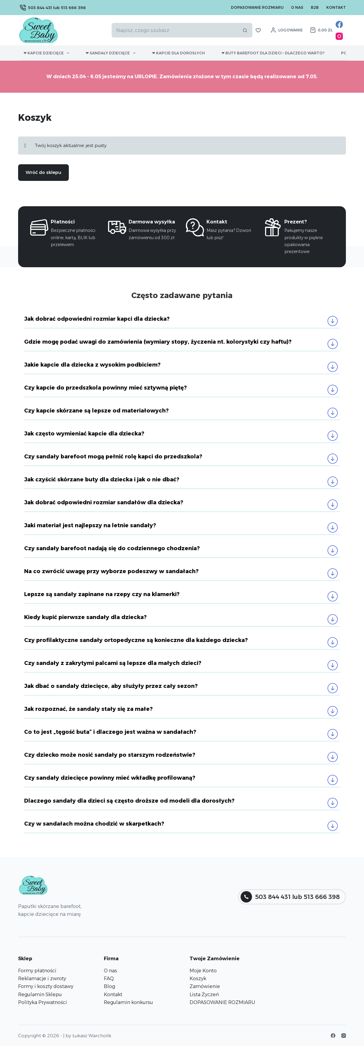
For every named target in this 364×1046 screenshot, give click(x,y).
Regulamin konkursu (128, 1002)
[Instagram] (339, 36)
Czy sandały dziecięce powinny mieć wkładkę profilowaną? (110, 778)
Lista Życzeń (204, 994)
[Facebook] (339, 24)
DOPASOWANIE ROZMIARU (222, 1002)
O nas (297, 7)
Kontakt (336, 7)
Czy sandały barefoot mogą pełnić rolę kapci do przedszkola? (113, 456)
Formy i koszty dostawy (45, 986)
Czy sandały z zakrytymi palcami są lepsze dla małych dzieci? (113, 663)
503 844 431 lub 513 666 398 (53, 8)
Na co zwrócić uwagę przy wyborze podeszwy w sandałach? (111, 571)
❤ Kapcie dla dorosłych (178, 53)
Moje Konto (203, 971)
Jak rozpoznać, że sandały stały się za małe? (88, 709)
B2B (315, 7)
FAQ (109, 978)
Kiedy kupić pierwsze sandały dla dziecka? (85, 617)
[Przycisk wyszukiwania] (245, 30)
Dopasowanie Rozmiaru (257, 7)
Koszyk (198, 978)
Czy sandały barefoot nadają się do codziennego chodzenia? (112, 548)
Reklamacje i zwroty (42, 978)
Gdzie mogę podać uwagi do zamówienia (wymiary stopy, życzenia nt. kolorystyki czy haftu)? (158, 342)
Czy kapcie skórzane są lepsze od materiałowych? (96, 410)
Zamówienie (205, 986)
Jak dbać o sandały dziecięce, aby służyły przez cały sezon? (111, 686)
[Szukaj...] (174, 30)
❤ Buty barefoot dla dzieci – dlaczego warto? (273, 53)
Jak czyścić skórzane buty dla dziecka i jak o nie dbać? (101, 479)
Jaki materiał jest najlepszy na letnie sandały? (90, 525)
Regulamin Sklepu (40, 994)
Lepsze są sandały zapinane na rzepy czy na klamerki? (102, 594)
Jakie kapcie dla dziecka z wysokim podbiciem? (92, 364)
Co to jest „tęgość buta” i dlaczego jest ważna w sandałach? (110, 732)
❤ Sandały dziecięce (112, 53)
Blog (109, 986)
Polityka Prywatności (42, 1002)
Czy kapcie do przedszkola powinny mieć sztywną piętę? (105, 387)
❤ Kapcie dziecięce (48, 53)
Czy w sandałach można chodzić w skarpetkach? (94, 823)
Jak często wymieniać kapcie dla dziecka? (84, 433)
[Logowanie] (287, 30)
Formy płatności (37, 971)
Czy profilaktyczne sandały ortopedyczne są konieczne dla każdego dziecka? (136, 640)
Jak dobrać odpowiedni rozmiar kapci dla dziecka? (97, 319)
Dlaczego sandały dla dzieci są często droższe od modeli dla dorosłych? (129, 800)
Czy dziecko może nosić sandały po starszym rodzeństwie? (109, 755)
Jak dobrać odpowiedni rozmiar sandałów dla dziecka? (104, 502)
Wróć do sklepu (43, 172)
